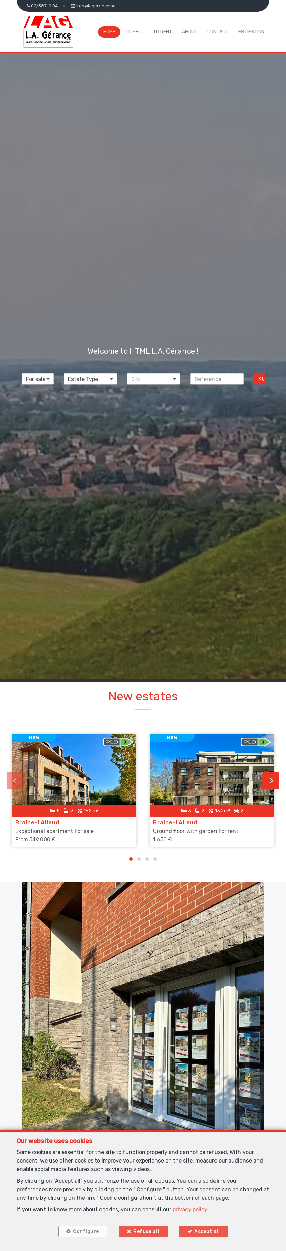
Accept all (207, 1231)
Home (109, 32)
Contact (217, 32)
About (189, 32)
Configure (86, 1231)
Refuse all (146, 1231)
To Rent (162, 32)
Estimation (251, 32)
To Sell (134, 32)
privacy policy (190, 1209)
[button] (153, 379)
